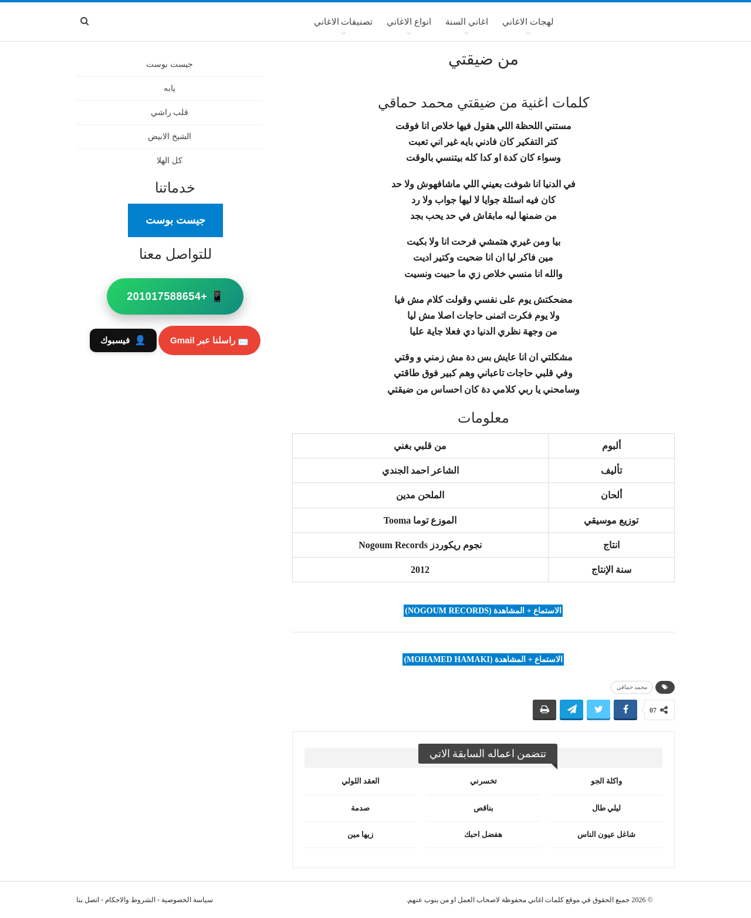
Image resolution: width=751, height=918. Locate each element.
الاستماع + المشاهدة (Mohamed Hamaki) (483, 659)
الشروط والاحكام (130, 900)
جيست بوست (169, 64)
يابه (169, 88)
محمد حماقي (632, 687)
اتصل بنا (87, 900)
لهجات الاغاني (528, 21)
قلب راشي (170, 112)
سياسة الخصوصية (187, 900)
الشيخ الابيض (169, 136)
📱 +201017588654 (175, 296)
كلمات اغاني (546, 900)
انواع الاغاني (409, 21)
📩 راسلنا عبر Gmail (209, 340)
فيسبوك (123, 340)
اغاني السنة (466, 21)
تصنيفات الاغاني (343, 21)
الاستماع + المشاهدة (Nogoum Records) (483, 610)
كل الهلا (169, 160)
